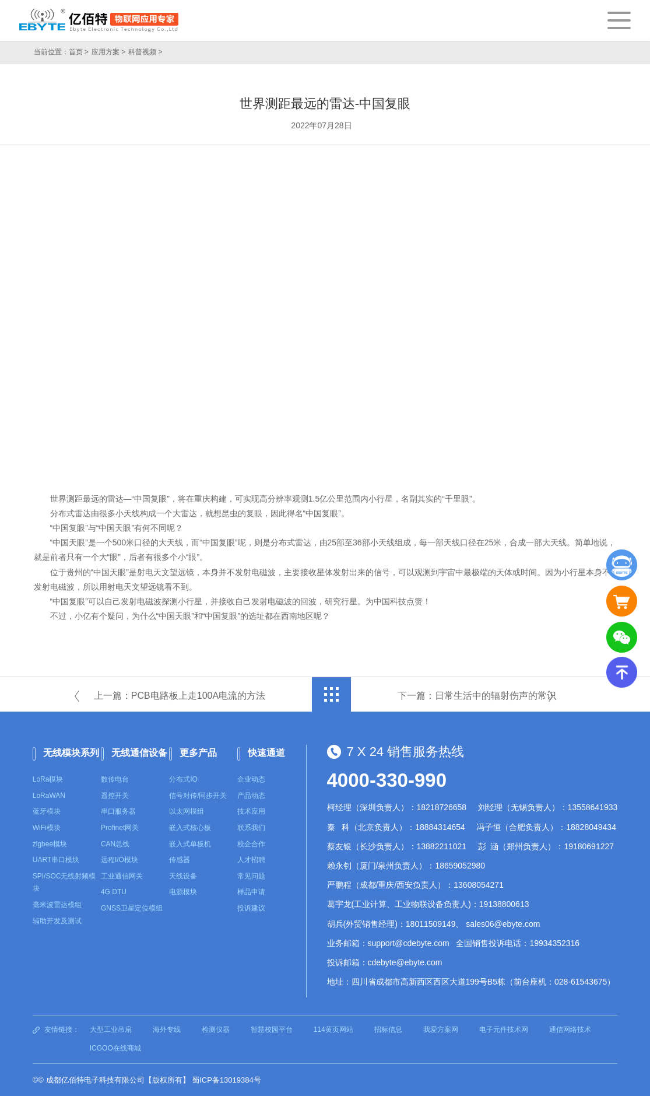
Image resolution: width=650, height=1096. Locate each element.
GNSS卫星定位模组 (132, 908)
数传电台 (115, 779)
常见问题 (251, 876)
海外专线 (167, 1029)
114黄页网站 (333, 1029)
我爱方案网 (440, 1029)
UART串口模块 (56, 860)
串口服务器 (118, 811)
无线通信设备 (139, 753)
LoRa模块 (48, 779)
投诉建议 (251, 908)
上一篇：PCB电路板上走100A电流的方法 (179, 696)
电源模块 (183, 892)
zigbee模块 (50, 844)
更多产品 (198, 753)
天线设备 (183, 876)
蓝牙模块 (47, 811)
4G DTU (114, 892)
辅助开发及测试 (57, 921)
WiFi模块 (47, 828)
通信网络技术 (570, 1029)
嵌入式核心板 (190, 828)
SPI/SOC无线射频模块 (64, 882)
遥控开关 (115, 796)
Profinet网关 (120, 828)
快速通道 (266, 753)
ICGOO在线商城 (115, 1048)
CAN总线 (115, 844)
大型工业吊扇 (111, 1029)
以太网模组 (186, 811)
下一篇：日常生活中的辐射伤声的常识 (477, 696)
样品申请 (251, 892)
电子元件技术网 (503, 1029)
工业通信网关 (122, 876)
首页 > (79, 52)
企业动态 (251, 779)
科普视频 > (145, 52)
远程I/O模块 (119, 860)
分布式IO (183, 779)
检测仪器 (216, 1029)
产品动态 (251, 796)
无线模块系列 (71, 753)
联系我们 (251, 828)
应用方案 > (108, 52)
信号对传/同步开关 (198, 796)
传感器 (179, 860)
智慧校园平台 (272, 1029)
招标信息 (388, 1029)
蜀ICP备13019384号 (226, 1080)
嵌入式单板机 (190, 844)
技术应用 (251, 811)
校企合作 (251, 844)
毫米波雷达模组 (57, 905)
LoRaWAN (49, 796)
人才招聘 (251, 860)
